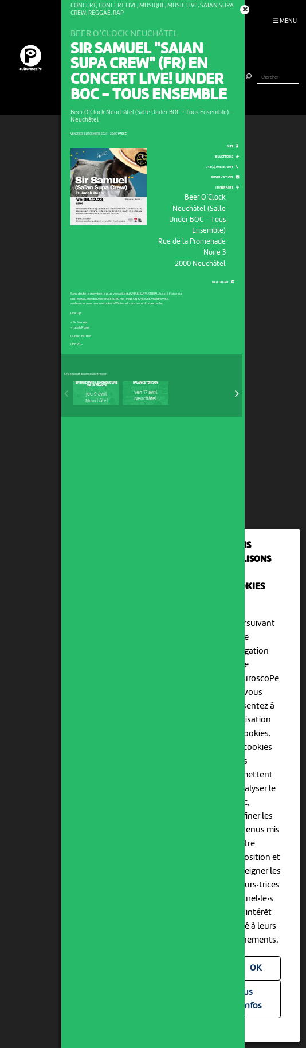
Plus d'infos (249, 999)
